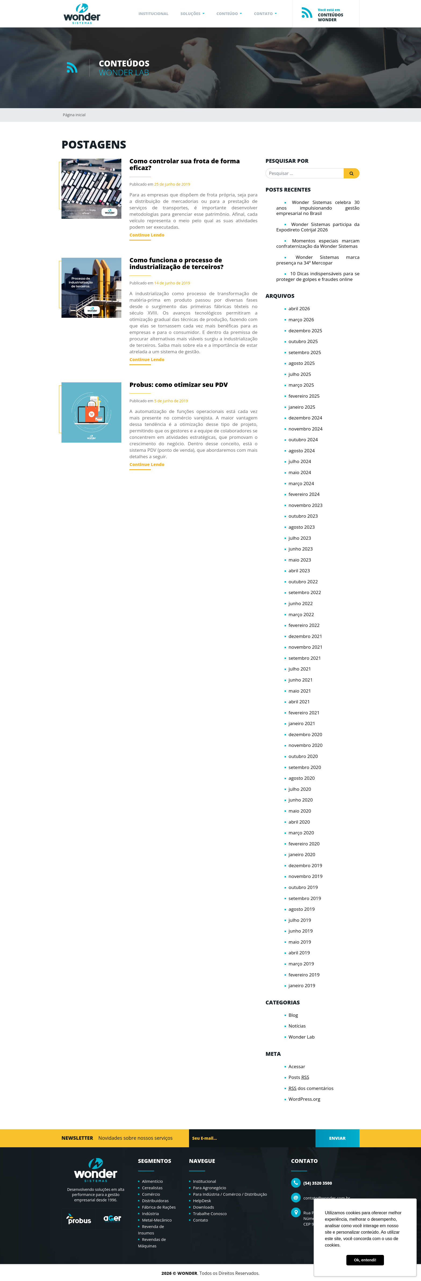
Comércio (151, 1194)
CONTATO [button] (264, 13)
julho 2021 (300, 669)
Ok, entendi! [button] (365, 1260)
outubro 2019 (303, 887)
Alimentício (152, 1181)
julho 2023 (300, 538)
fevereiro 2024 (304, 494)
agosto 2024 (302, 450)
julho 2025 (300, 374)
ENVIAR (337, 1138)
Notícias (297, 1026)
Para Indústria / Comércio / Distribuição (230, 1194)
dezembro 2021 (305, 636)
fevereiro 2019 (304, 975)
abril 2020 (299, 822)
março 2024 (301, 483)
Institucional (204, 1181)
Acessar (297, 1066)
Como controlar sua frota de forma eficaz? (184, 164)
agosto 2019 (302, 909)
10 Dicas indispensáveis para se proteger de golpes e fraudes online (318, 276)
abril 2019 (299, 953)
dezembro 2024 (305, 418)
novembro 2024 (305, 429)
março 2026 (301, 319)
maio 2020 (300, 811)
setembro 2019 (305, 898)
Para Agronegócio (209, 1187)
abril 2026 (299, 308)
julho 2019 (300, 920)
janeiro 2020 (302, 854)
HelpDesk (202, 1200)
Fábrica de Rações (159, 1207)
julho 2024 (300, 461)
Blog (293, 1015)
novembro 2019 (305, 876)
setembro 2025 (305, 352)
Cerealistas (152, 1187)
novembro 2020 (305, 745)
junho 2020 (301, 800)
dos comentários (311, 1088)
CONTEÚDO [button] (227, 13)
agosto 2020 (302, 778)
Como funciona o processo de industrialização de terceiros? (176, 263)
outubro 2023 (303, 516)
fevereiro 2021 (304, 713)
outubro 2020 (303, 756)
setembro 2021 (305, 658)
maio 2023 (300, 560)
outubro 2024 (303, 439)
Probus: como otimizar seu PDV (178, 384)
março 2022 (301, 614)
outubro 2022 (303, 581)
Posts (299, 1077)
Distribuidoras (155, 1200)
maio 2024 (300, 472)
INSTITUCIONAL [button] (154, 13)
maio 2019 (300, 942)
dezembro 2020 (305, 734)
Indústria (150, 1213)
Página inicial (74, 114)
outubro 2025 (303, 341)
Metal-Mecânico (157, 1220)
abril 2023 (299, 570)
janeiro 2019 (302, 985)
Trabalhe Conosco (210, 1213)
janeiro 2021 (302, 723)
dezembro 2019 (305, 865)
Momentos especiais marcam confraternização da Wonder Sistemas (318, 243)
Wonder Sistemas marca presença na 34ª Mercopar (318, 260)
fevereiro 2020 (304, 844)
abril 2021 (299, 701)
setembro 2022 (305, 592)
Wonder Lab (302, 1037)
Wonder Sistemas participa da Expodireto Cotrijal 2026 (318, 227)
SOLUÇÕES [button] (190, 13)
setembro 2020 (305, 767)
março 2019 (301, 964)
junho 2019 (301, 931)
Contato (200, 1220)
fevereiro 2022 (304, 625)
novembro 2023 (305, 505)
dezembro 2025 (305, 330)
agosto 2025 (302, 363)
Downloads (203, 1207)
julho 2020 (300, 789)
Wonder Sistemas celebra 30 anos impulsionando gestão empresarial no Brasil (318, 207)
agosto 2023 (302, 527)
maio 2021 (300, 691)
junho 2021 (301, 680)
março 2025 (301, 385)
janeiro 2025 (302, 407)
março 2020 (301, 833)
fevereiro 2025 (304, 396)
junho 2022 (301, 603)
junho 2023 (301, 549)
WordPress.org (304, 1099)
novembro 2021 (305, 647)
